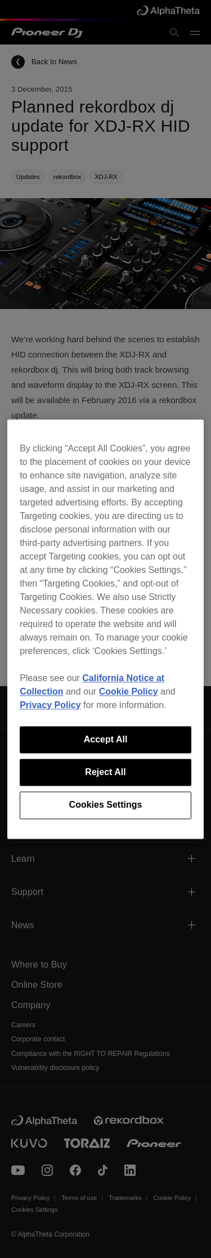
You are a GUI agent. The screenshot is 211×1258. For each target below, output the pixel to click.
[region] (105, 629)
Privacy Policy (50, 705)
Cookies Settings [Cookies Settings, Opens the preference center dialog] (105, 805)
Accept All (106, 739)
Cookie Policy (128, 691)
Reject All (105, 772)
